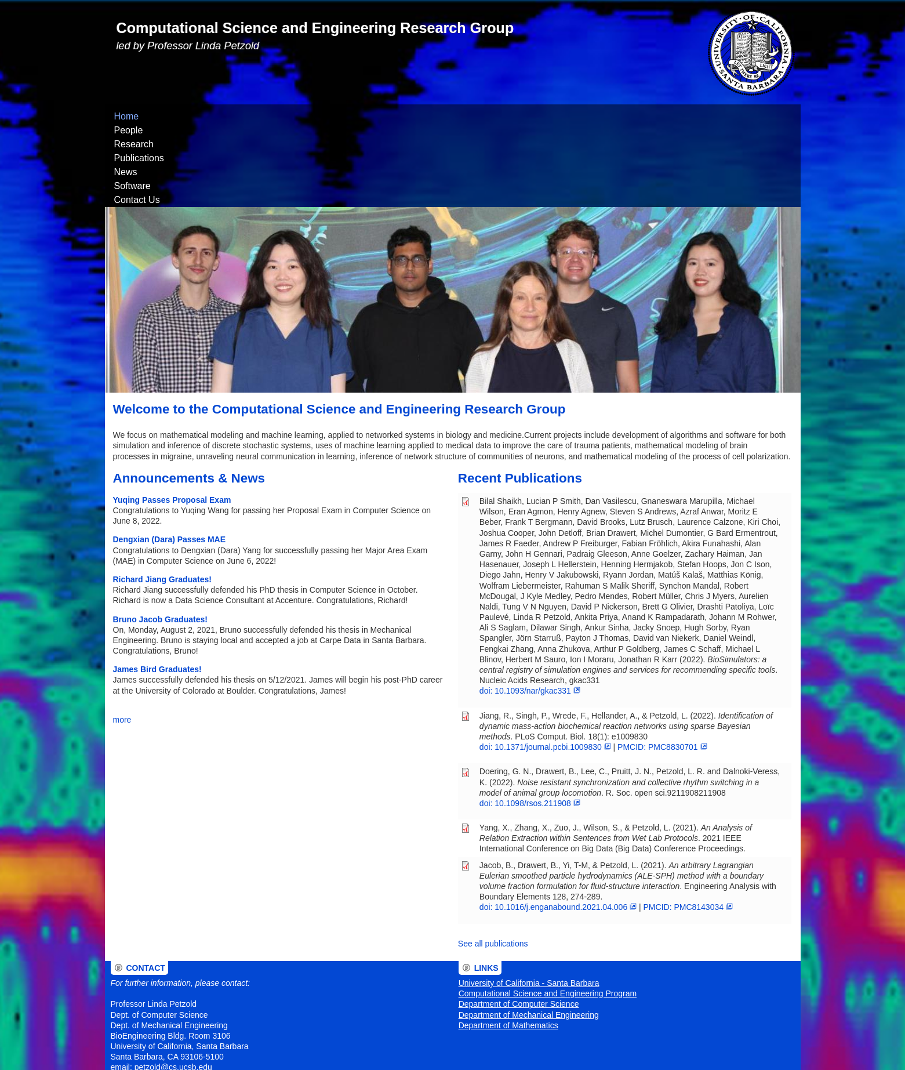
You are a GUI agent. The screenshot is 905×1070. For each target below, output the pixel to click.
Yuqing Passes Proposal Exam (172, 421)
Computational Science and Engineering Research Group (315, 28)
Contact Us (451, 116)
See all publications (493, 864)
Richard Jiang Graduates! (162, 500)
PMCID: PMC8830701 (662, 668)
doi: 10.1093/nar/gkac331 (529, 611)
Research (224, 116)
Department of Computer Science (519, 925)
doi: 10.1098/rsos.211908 (529, 724)
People (171, 116)
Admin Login (127, 1034)
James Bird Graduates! (157, 590)
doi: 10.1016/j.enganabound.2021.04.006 (558, 828)
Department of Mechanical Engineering (529, 936)
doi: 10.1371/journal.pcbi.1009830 (545, 668)
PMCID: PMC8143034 (688, 828)
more (122, 640)
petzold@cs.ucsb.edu (173, 988)
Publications (288, 116)
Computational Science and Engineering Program (548, 914)
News (343, 116)
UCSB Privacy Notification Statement (343, 1049)
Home (126, 116)
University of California (376, 1034)
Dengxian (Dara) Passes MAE (169, 460)
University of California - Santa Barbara (529, 904)
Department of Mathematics (508, 946)
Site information (415, 1049)
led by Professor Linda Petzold (188, 46)
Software (391, 116)
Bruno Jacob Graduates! (160, 540)
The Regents (312, 1034)
